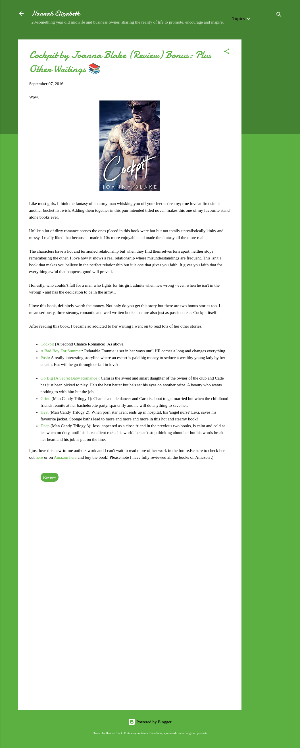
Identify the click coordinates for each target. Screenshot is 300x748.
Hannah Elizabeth (56, 13)
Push (45, 357)
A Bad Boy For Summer (61, 351)
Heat (45, 412)
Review (49, 477)
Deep (46, 426)
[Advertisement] (264, 124)
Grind (46, 398)
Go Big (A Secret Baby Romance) (70, 378)
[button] (226, 52)
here (39, 457)
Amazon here (65, 457)
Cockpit (48, 344)
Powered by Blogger (149, 722)
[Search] (279, 15)
